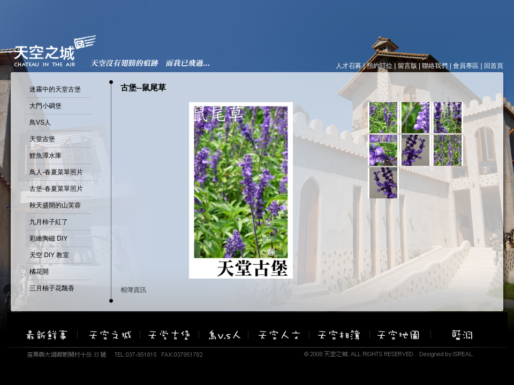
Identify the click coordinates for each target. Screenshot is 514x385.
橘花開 (39, 271)
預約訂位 (379, 66)
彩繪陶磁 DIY (48, 238)
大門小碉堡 (45, 106)
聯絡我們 (435, 66)
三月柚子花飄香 (51, 288)
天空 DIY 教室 (49, 255)
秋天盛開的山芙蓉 (55, 205)
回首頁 (493, 66)
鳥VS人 (40, 122)
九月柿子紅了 (48, 222)
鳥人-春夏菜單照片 (56, 172)
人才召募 (348, 66)
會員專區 (466, 66)
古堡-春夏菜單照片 (56, 188)
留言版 (407, 66)
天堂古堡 (42, 139)
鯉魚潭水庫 (45, 155)
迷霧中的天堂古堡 (55, 89)
